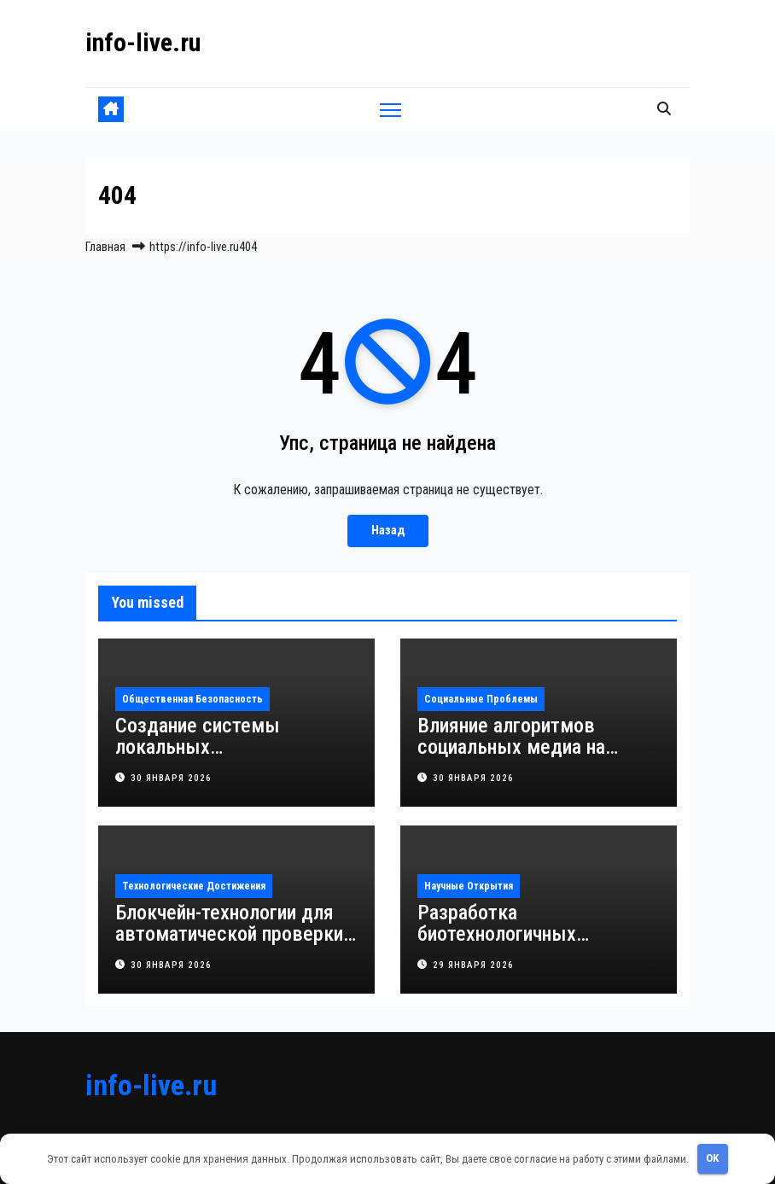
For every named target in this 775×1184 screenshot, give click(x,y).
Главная (105, 246)
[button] (664, 109)
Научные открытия (468, 886)
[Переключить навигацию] (390, 109)
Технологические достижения (193, 886)
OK (712, 1158)
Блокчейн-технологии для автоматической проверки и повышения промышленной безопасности (236, 945)
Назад (388, 530)
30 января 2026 (171, 778)
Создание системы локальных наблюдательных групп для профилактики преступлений (236, 758)
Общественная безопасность (192, 699)
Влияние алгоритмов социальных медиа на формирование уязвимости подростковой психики (533, 758)
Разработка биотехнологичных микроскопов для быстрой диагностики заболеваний (533, 945)
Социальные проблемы (481, 699)
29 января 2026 (473, 965)
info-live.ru (143, 42)
